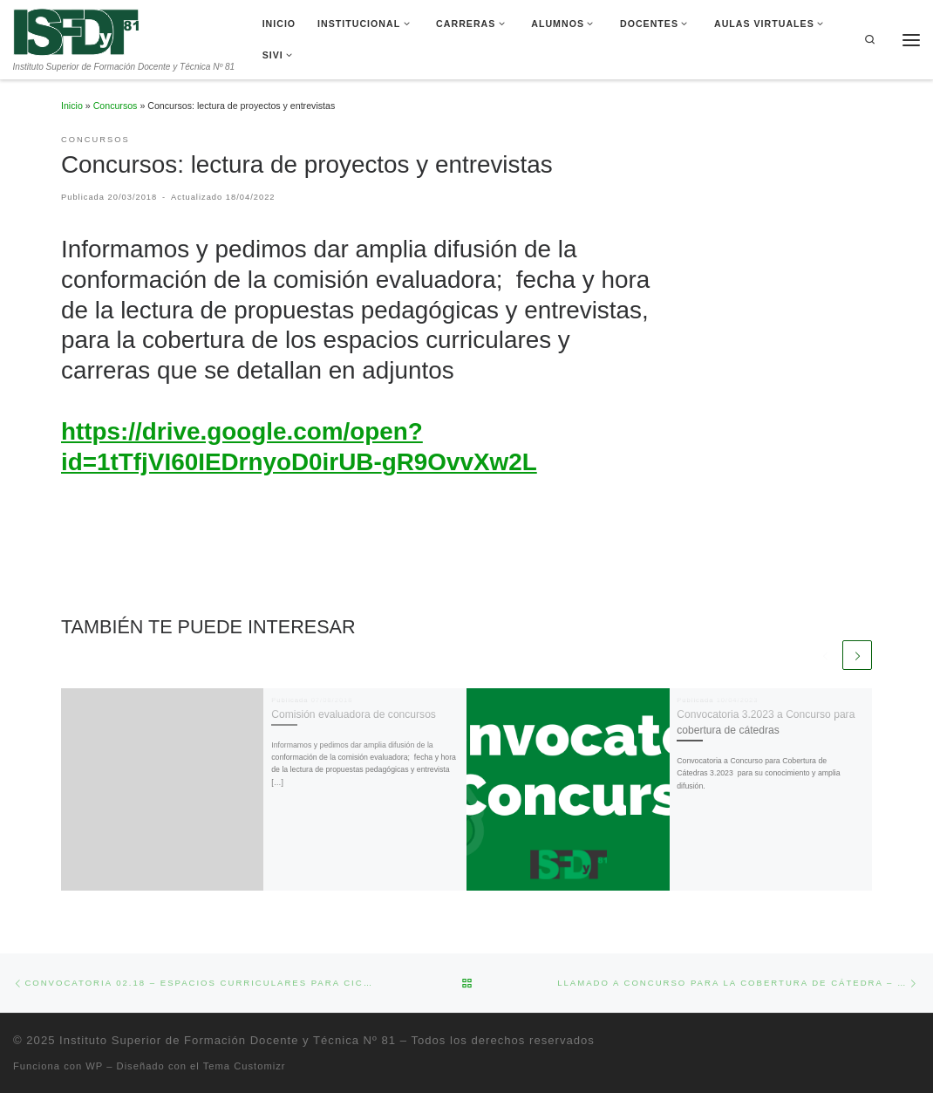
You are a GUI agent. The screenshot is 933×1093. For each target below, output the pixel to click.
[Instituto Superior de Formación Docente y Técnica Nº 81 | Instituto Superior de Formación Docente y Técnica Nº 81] (76, 30)
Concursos (115, 105)
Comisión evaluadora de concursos (353, 714)
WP (94, 1065)
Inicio (72, 105)
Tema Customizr (244, 1065)
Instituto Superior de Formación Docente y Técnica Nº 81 (227, 1039)
